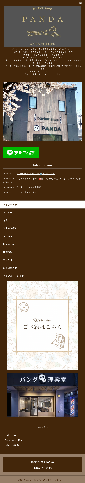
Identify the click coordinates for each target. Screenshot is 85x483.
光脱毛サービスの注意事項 (29, 187)
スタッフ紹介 (10, 228)
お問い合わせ (10, 267)
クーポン (7, 236)
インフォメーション (13, 275)
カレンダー (9, 259)
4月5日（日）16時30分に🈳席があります (36, 173)
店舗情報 (7, 252)
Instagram (9, 244)
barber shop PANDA (35, 480)
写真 (5, 220)
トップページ (10, 204)
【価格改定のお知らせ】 (28, 192)
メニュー (7, 212)
